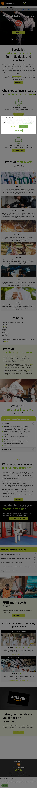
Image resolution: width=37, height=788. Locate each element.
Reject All (13, 126)
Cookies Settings (18, 130)
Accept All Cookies (23, 126)
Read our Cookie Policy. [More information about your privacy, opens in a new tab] (27, 123)
